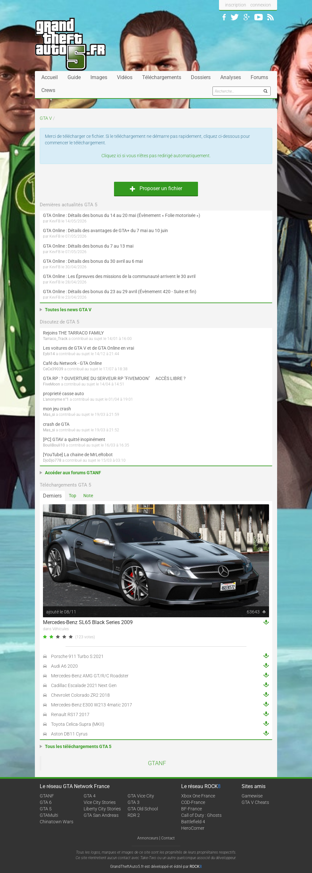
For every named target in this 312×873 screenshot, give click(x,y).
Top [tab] (72, 495)
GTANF (157, 763)
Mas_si (49, 414)
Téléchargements (161, 77)
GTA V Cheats (255, 802)
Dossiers (201, 77)
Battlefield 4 (193, 821)
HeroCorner (192, 828)
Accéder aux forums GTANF (73, 472)
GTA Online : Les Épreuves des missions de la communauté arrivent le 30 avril (119, 276)
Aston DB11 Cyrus (69, 733)
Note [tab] (88, 495)
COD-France (193, 802)
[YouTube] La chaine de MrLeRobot (78, 454)
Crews (48, 90)
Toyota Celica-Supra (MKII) (77, 724)
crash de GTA (56, 424)
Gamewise (252, 795)
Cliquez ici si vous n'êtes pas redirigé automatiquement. (156, 155)
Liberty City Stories (102, 808)
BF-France (191, 808)
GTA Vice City (141, 795)
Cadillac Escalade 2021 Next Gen (84, 685)
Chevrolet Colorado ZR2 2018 (80, 695)
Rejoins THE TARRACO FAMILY (73, 332)
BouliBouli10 (54, 445)
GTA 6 (46, 802)
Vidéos (124, 77)
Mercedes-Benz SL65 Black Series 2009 (88, 622)
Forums (259, 77)
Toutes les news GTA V (68, 309)
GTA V (46, 118)
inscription (235, 4)
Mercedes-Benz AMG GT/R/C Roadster (90, 675)
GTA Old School (143, 808)
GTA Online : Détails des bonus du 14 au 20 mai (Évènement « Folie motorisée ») (121, 215)
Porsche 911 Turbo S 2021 (77, 656)
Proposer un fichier (156, 188)
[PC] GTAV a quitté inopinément (74, 439)
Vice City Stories (100, 802)
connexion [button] (260, 4)
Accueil (49, 77)
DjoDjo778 (52, 460)
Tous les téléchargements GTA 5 (78, 746)
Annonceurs (147, 838)
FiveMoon (51, 384)
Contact (168, 838)
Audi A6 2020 (64, 666)
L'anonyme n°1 (56, 399)
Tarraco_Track (55, 338)
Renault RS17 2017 (70, 714)
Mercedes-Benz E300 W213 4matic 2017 (91, 704)
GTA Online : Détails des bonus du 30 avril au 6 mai (93, 261)
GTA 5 (46, 808)
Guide (74, 77)
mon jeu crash (57, 408)
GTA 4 (90, 795)
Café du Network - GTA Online (72, 363)
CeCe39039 (53, 369)
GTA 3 (134, 802)
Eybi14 (49, 354)
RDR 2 (134, 815)
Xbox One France (198, 795)
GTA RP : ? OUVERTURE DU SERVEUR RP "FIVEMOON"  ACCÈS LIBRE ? (114, 378)
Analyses (230, 77)
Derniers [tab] (52, 496)
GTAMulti (49, 815)
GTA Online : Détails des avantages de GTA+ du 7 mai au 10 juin (105, 230)
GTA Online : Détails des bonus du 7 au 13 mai (88, 246)
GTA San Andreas (101, 815)
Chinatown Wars (56, 821)
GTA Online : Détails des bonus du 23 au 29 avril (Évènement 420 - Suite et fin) (119, 291)
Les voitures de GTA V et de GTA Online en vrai (88, 348)
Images (98, 77)
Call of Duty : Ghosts (201, 815)
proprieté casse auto (63, 393)
